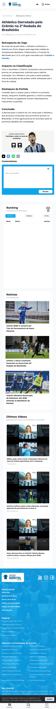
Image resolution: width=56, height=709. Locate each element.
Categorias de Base (9, 667)
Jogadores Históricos (10, 650)
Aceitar (50, 699)
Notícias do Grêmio (9, 596)
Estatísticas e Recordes (38, 660)
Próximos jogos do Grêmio (12, 621)
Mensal (29, 216)
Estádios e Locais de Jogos (12, 653)
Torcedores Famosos (37, 680)
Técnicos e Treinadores (38, 650)
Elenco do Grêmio (8, 632)
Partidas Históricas (9, 657)
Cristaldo (48, 55)
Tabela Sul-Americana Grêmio (13, 628)
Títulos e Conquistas (37, 646)
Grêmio (5, 49)
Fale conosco (7, 610)
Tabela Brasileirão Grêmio (11, 625)
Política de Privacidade (32, 700)
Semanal (10, 216)
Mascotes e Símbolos (38, 657)
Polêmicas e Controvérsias (12, 674)
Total (46, 216)
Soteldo (5, 58)
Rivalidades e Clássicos (38, 653)
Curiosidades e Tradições (11, 660)
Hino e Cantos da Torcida (11, 671)
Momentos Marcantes (38, 667)
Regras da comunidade (11, 607)
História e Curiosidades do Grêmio (19, 643)
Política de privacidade (11, 603)
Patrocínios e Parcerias (10, 664)
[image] (48, 168)
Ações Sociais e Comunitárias (13, 680)
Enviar (46, 192)
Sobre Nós (6, 592)
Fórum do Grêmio (9, 599)
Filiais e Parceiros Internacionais (42, 664)
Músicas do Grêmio (9, 635)
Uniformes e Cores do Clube (40, 671)
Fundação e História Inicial (12, 646)
